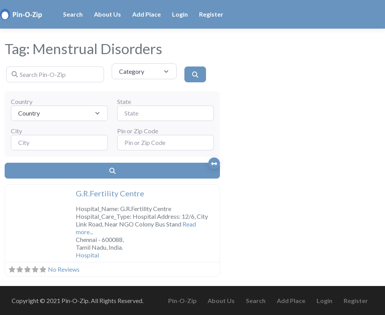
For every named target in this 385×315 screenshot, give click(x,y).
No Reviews (64, 269)
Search (73, 14)
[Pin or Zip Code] (165, 142)
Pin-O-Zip (182, 300)
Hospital (87, 255)
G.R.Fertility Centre (110, 193)
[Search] (195, 74)
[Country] (59, 113)
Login (180, 14)
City (16, 131)
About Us (107, 14)
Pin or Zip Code (137, 131)
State (124, 101)
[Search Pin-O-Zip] (55, 74)
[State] (165, 113)
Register (211, 14)
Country (21, 101)
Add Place (146, 14)
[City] (59, 142)
